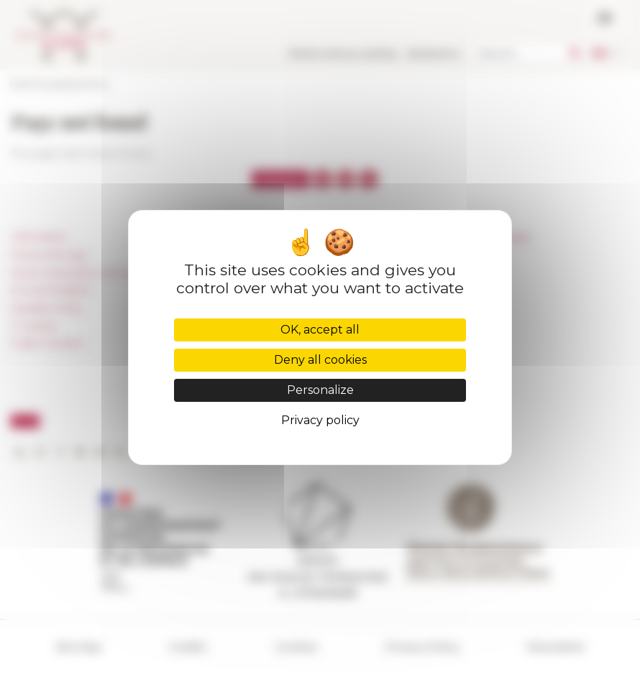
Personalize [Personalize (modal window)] (320, 390)
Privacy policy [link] (320, 420)
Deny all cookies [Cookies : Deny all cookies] (320, 360)
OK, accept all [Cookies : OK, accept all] (320, 329)
